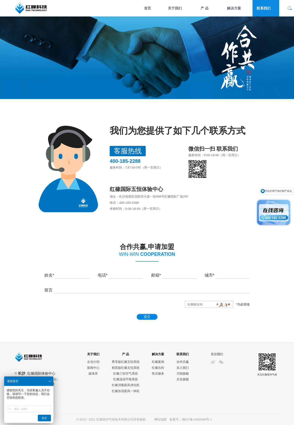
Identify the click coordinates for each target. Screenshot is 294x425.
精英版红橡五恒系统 (126, 367)
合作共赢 (182, 361)
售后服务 (158, 373)
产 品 (205, 8)
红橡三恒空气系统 (125, 373)
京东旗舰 (182, 379)
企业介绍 (93, 361)
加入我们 (182, 367)
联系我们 (264, 8)
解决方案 (234, 8)
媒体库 (93, 373)
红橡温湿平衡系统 (125, 379)
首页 (147, 8)
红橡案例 (158, 361)
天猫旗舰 (182, 373)
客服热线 (127, 151)
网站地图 (160, 419)
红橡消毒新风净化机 (126, 385)
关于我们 (175, 8)
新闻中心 (93, 367)
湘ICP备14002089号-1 (197, 419)
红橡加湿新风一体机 (126, 391)
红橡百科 (158, 367)
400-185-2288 (129, 202)
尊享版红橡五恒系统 (126, 361)
